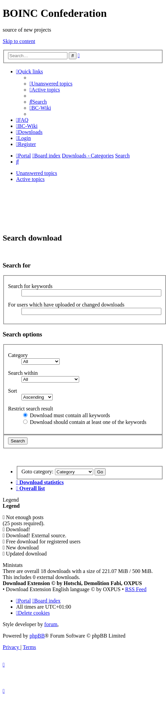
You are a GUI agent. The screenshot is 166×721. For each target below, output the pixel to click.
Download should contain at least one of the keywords (84, 422)
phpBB (37, 636)
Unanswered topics (36, 173)
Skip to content (19, 41)
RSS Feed (136, 589)
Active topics (30, 179)
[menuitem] (51, 83)
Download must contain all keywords (66, 415)
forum (50, 624)
